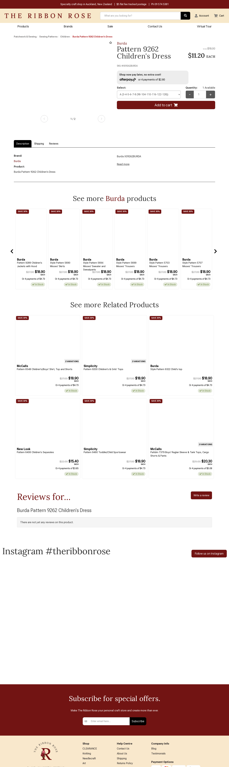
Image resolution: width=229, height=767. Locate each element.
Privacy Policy (124, 716)
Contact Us (155, 26)
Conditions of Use (127, 721)
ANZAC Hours (124, 736)
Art (84, 710)
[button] (200, 16)
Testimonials (158, 700)
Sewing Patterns (48, 37)
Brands (68, 26)
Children (65, 37)
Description (22, 144)
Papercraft (88, 716)
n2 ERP (212, 762)
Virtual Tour (123, 741)
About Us (122, 700)
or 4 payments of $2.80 (143, 80)
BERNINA (88, 721)
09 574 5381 (162, 4)
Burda (122, 44)
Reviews (53, 144)
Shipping (39, 144)
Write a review (201, 497)
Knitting (87, 700)
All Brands (88, 747)
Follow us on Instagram (209, 556)
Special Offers (90, 752)
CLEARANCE (90, 695)
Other (86, 742)
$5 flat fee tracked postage (131, 4)
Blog (153, 695)
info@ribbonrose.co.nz (46, 728)
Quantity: (200, 89)
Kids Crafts (89, 737)
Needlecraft (89, 705)
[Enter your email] (109, 668)
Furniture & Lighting (93, 732)
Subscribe (138, 667)
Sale (110, 26)
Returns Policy (125, 710)
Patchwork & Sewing (25, 37)
